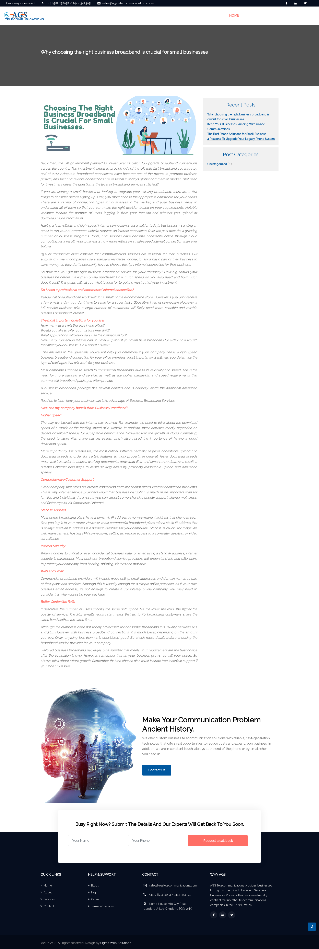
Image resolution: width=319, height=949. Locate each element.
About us (252, 16)
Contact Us (303, 16)
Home (234, 15)
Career (94, 899)
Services (47, 899)
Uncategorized (217, 164)
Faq (92, 892)
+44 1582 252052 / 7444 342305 (68, 3)
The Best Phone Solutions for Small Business (236, 134)
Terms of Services (101, 906)
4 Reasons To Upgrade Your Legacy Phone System (241, 138)
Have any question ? (20, 3)
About (46, 892)
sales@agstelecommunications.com (128, 3)
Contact (47, 906)
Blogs (93, 885)
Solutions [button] (276, 16)
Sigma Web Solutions (115, 943)
